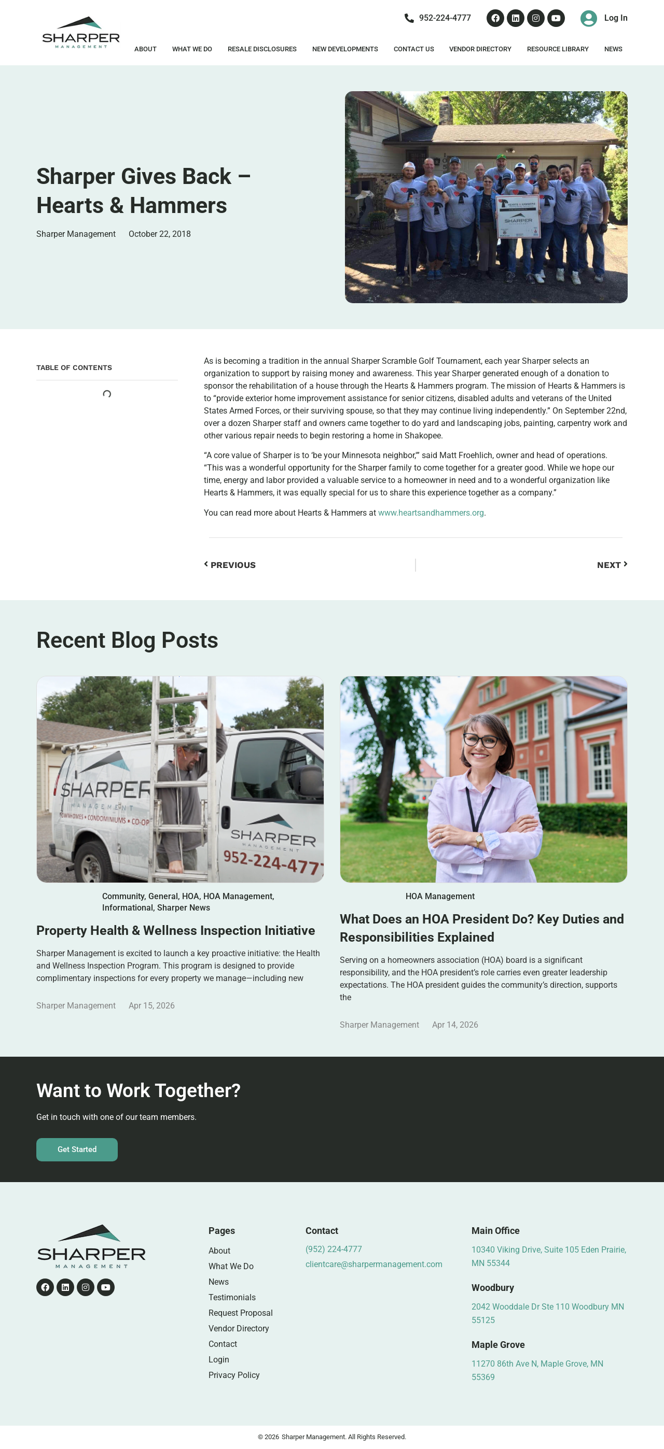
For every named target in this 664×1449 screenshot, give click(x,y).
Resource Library (558, 49)
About (145, 49)
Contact (223, 1344)
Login (219, 1360)
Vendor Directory (480, 49)
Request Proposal (241, 1313)
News (613, 49)
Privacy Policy (234, 1375)
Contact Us (414, 49)
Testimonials (232, 1297)
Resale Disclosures (262, 49)
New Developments (345, 49)
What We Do (192, 49)
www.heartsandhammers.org (431, 513)
